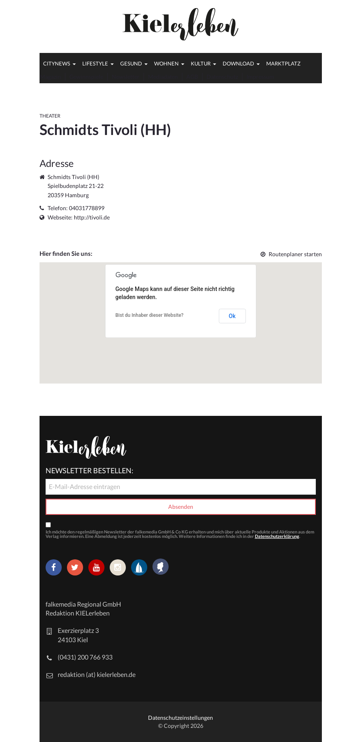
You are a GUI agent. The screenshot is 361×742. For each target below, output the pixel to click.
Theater (50, 116)
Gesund (131, 63)
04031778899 (86, 207)
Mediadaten (163, 76)
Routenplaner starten (291, 254)
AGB (192, 76)
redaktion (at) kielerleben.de (97, 674)
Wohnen (166, 63)
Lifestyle (95, 63)
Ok (232, 316)
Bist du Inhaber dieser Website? (149, 315)
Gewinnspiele (86, 76)
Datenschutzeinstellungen (180, 717)
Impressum (260, 76)
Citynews (56, 63)
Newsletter (126, 76)
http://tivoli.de (92, 217)
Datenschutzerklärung (277, 536)
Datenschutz (222, 76)
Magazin (50, 76)
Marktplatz (283, 63)
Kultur (201, 63)
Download (238, 63)
